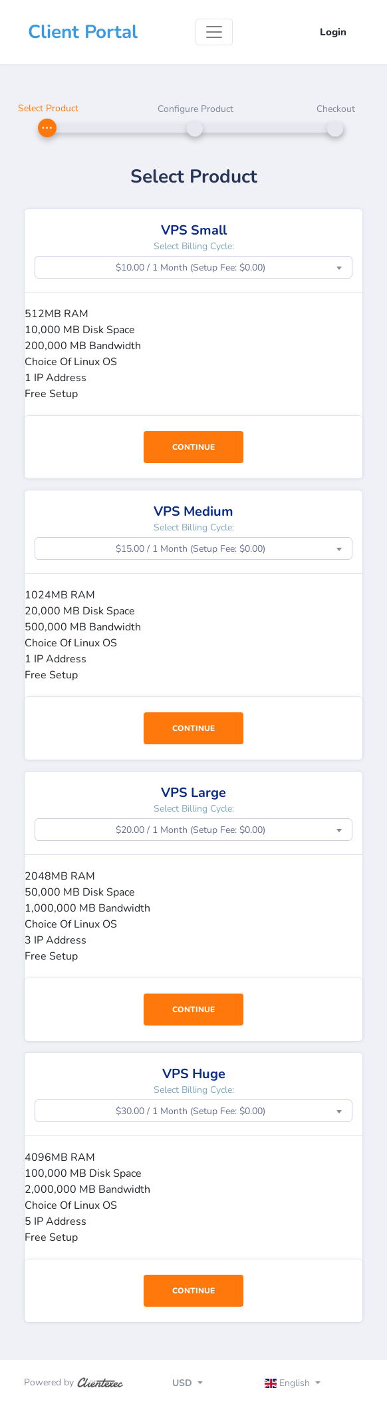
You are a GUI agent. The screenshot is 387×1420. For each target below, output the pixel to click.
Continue (193, 447)
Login (333, 32)
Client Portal (83, 32)
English (289, 1383)
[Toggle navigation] (214, 32)
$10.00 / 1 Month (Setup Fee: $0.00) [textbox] (190, 267)
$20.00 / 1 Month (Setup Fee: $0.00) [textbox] (190, 830)
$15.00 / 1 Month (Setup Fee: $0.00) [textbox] (190, 548)
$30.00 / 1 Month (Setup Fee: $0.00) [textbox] (190, 1111)
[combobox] (193, 267)
